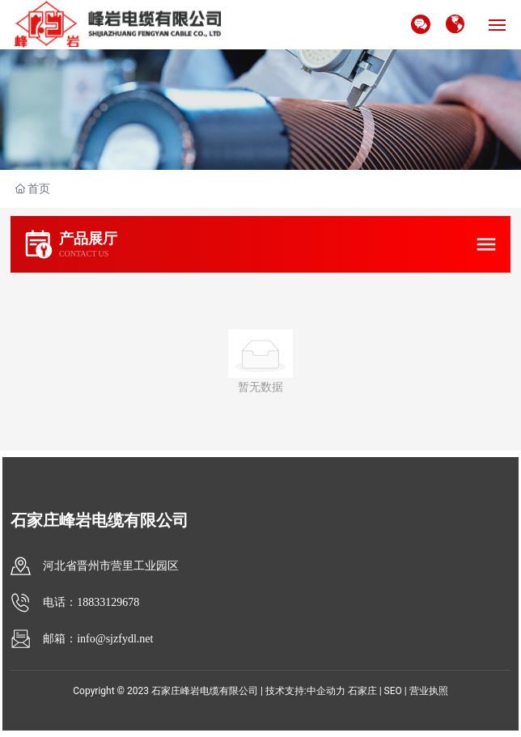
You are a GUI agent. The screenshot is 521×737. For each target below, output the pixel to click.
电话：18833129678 (91, 602)
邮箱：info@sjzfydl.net (98, 639)
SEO (393, 691)
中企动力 (326, 691)
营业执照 (428, 691)
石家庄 (362, 691)
